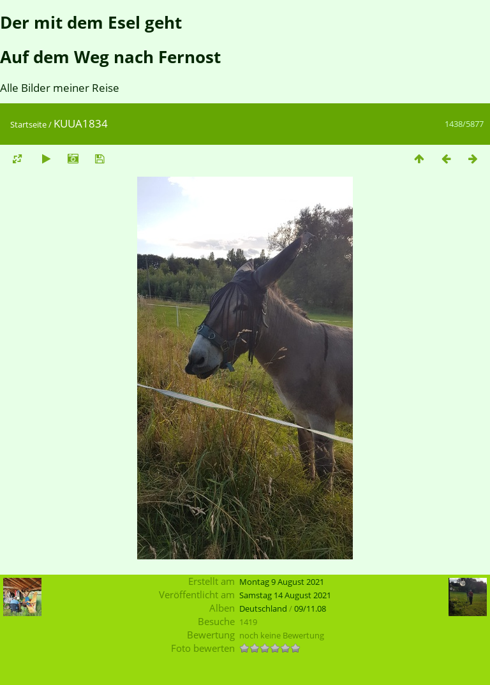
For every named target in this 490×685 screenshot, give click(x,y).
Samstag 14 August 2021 (285, 595)
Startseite (28, 124)
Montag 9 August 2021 (281, 581)
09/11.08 (310, 608)
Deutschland (263, 608)
